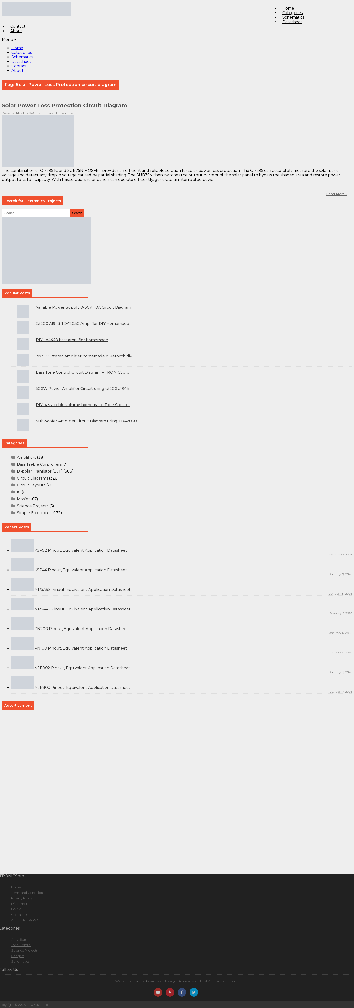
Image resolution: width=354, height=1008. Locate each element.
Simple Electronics (34, 513)
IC (19, 492)
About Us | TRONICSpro (29, 920)
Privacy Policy (21, 898)
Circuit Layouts (31, 485)
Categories (21, 52)
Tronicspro (48, 113)
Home (17, 48)
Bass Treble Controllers (39, 464)
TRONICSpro (38, 1005)
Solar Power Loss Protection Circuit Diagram (64, 105)
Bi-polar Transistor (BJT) (40, 471)
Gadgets (17, 956)
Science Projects (32, 506)
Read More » (336, 194)
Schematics (22, 57)
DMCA (16, 909)
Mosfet (23, 499)
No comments (67, 113)
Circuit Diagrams (32, 478)
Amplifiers (26, 457)
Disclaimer (19, 904)
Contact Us (19, 914)
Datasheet (292, 22)
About (16, 31)
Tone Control (21, 945)
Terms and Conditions (27, 893)
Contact (19, 66)
